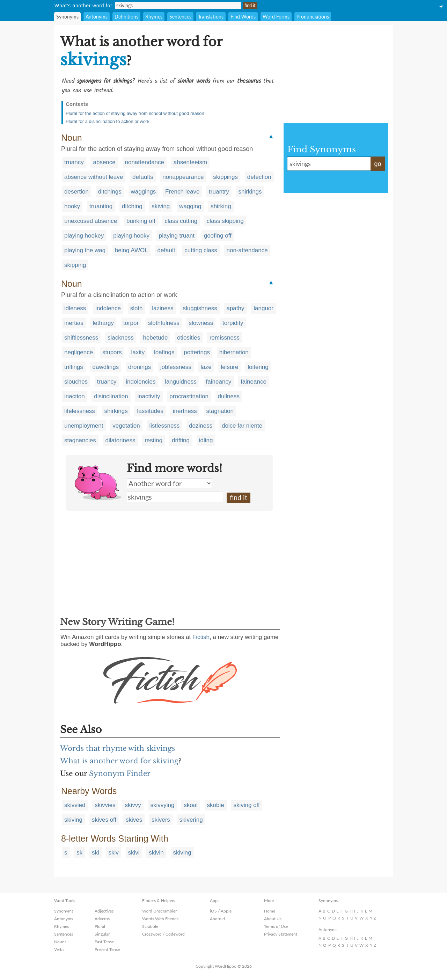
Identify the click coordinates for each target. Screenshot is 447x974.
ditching (132, 206)
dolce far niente (242, 425)
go (377, 163)
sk (79, 852)
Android (217, 918)
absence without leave (93, 177)
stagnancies (80, 440)
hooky (72, 206)
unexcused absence (90, 221)
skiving (161, 206)
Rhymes (153, 17)
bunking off (140, 221)
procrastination (188, 396)
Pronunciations (312, 17)
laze (205, 367)
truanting (100, 206)
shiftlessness (81, 337)
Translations (211, 17)
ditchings (110, 191)
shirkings (250, 191)
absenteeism (190, 162)
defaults (142, 177)
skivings (175, 497)
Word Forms (276, 17)
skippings (225, 177)
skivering (191, 819)
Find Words (243, 17)
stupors (112, 352)
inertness (185, 411)
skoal (191, 805)
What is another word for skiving (119, 761)
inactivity (148, 396)
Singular (102, 934)
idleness (75, 308)
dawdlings (106, 367)
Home (269, 911)
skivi (134, 852)
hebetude (155, 337)
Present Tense (107, 949)
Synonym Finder (120, 773)
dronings (139, 367)
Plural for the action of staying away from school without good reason (135, 113)
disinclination (111, 396)
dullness (229, 396)
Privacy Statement (280, 934)
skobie (215, 805)
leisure (229, 367)
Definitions (126, 17)
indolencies (140, 381)
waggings (143, 191)
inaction (74, 396)
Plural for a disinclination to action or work (107, 121)
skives (134, 819)
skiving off (246, 805)
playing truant (177, 235)
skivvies (105, 805)
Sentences (180, 17)
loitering (258, 367)
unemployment (83, 425)
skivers (161, 819)
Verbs (59, 949)
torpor (131, 323)
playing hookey (84, 235)
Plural (100, 926)
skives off (104, 819)
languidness (181, 381)
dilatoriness (120, 440)
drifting (181, 440)
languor (263, 308)
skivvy (133, 805)
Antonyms (97, 17)
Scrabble (150, 926)
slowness (201, 323)
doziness (200, 425)
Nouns (60, 941)
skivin (156, 852)
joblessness (175, 367)
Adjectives (104, 911)
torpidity (232, 323)
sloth (136, 308)
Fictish (201, 637)
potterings (197, 352)
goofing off (218, 235)
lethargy (103, 323)
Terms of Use (276, 926)
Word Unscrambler (159, 911)
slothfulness (163, 323)
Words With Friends (160, 918)
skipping (75, 265)
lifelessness (79, 411)
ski (95, 852)
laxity (138, 352)
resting (153, 440)
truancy (74, 162)
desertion (76, 191)
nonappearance (183, 177)
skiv (113, 852)
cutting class (200, 250)
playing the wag (84, 250)
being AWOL (131, 250)
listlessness (164, 425)
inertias (73, 323)
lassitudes (150, 411)
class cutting (181, 221)
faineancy (219, 381)
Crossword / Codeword (163, 934)
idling (206, 440)
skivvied (74, 805)
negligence (78, 352)
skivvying (162, 805)
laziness (162, 308)
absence (104, 162)
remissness (225, 337)
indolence (108, 308)
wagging (190, 206)
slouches (76, 381)
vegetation (126, 425)
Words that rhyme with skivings (117, 748)
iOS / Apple (221, 911)
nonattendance (144, 162)
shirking (221, 206)
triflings (73, 367)
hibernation (234, 352)
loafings (164, 352)
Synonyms (67, 17)
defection (259, 177)
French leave (182, 191)
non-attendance (247, 250)
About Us (272, 918)
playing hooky (131, 235)
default (166, 250)
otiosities (188, 337)
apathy (235, 308)
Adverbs (102, 918)
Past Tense (104, 941)
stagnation (220, 411)
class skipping (225, 221)
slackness (121, 337)
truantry (219, 191)
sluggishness (200, 308)
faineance (253, 381)
